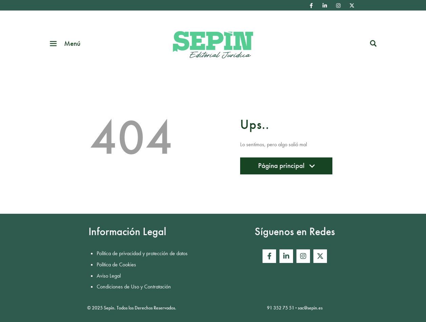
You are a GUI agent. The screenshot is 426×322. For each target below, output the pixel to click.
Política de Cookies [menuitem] (116, 264)
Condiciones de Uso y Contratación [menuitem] (134, 286)
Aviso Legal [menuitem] (109, 275)
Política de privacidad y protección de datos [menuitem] (142, 253)
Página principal (286, 167)
